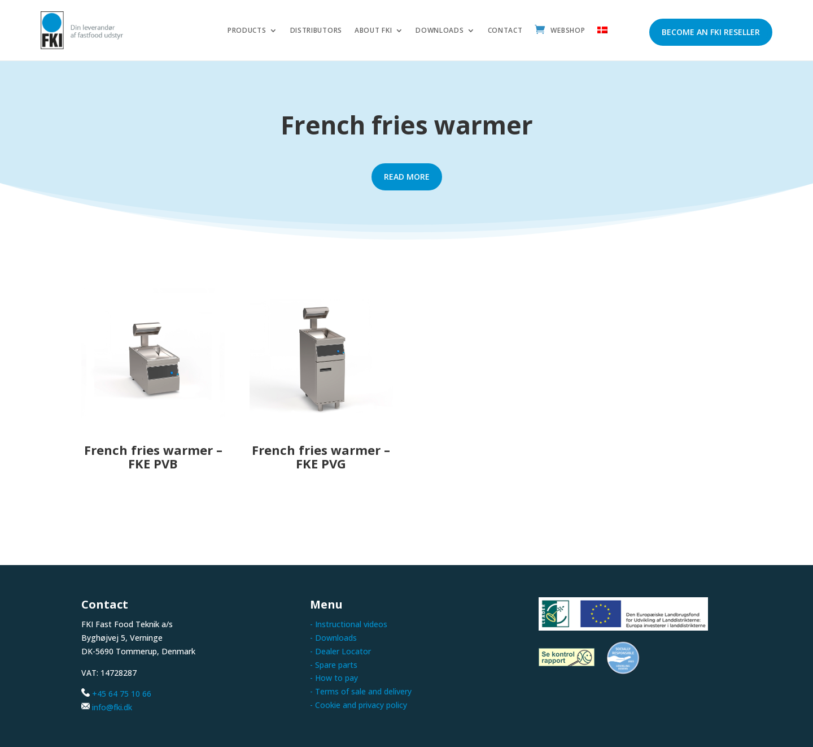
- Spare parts (333, 664)
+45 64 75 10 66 (121, 693)
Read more (407, 176)
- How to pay (334, 677)
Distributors (316, 31)
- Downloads (333, 637)
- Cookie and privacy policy (358, 705)
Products (247, 31)
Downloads (440, 31)
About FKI (373, 31)
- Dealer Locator (340, 651)
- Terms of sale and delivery (361, 691)
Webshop (567, 31)
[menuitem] (602, 33)
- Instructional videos (348, 624)
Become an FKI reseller (711, 32)
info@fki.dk (112, 707)
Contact (505, 31)
